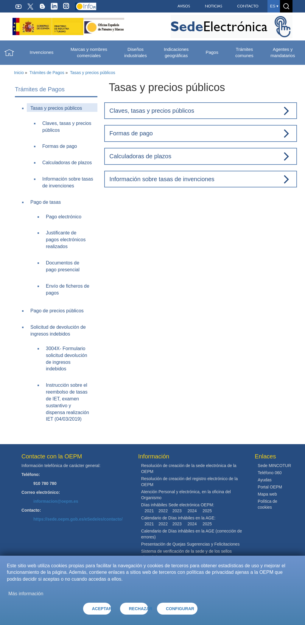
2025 (207, 510)
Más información (25, 593)
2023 (177, 510)
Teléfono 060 (269, 472)
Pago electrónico (63, 216)
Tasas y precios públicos (92, 72)
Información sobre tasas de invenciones (161, 179)
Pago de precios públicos (57, 310)
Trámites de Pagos (46, 72)
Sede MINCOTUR (274, 465)
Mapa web (267, 494)
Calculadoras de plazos (67, 162)
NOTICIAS (213, 6)
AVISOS (184, 6)
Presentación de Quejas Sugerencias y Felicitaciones (190, 544)
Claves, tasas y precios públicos (151, 110)
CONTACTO (248, 6)
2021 (149, 510)
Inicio (19, 72)
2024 (192, 510)
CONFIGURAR (180, 608)
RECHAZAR (138, 608)
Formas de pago (59, 146)
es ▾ (274, 6)
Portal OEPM (270, 487)
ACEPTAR (101, 608)
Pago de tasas (45, 202)
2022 (163, 510)
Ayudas (264, 479)
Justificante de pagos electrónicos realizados (65, 239)
